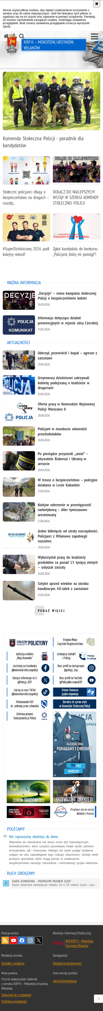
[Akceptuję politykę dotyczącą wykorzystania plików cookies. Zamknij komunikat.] (96, 3)
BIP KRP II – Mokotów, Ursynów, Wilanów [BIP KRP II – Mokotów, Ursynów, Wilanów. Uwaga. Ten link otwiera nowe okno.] (79, 943)
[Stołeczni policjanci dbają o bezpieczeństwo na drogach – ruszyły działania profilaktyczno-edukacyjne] (26, 183)
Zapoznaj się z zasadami (16, 994)
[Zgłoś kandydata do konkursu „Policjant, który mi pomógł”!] (76, 237)
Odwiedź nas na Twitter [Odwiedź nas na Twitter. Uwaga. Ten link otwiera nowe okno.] (38, 940)
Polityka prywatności (14, 1001)
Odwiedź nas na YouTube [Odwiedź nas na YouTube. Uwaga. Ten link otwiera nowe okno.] (13, 940)
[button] (94, 37)
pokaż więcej (51, 612)
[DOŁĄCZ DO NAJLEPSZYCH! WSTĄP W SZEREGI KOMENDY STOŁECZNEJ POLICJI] (76, 183)
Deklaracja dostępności (67, 963)
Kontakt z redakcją (12, 963)
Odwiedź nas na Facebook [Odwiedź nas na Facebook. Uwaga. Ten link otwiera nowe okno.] (22, 940)
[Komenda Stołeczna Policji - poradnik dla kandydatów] (51, 112)
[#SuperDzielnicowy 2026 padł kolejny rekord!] (26, 237)
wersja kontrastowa (65, 980)
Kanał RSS (5, 940)
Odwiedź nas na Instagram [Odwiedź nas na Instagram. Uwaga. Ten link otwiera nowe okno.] (30, 940)
